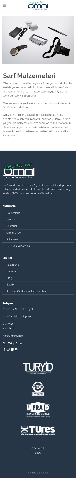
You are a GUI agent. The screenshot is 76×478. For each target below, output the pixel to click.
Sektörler (11, 226)
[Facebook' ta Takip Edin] (4, 349)
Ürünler (10, 219)
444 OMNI (8, 328)
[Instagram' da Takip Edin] (8, 349)
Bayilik (10, 284)
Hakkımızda (13, 212)
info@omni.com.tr (12, 335)
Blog (9, 278)
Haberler (11, 271)
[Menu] (4, 6)
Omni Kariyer (14, 232)
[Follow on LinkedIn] (12, 349)
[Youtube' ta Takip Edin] (16, 349)
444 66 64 (8, 324)
